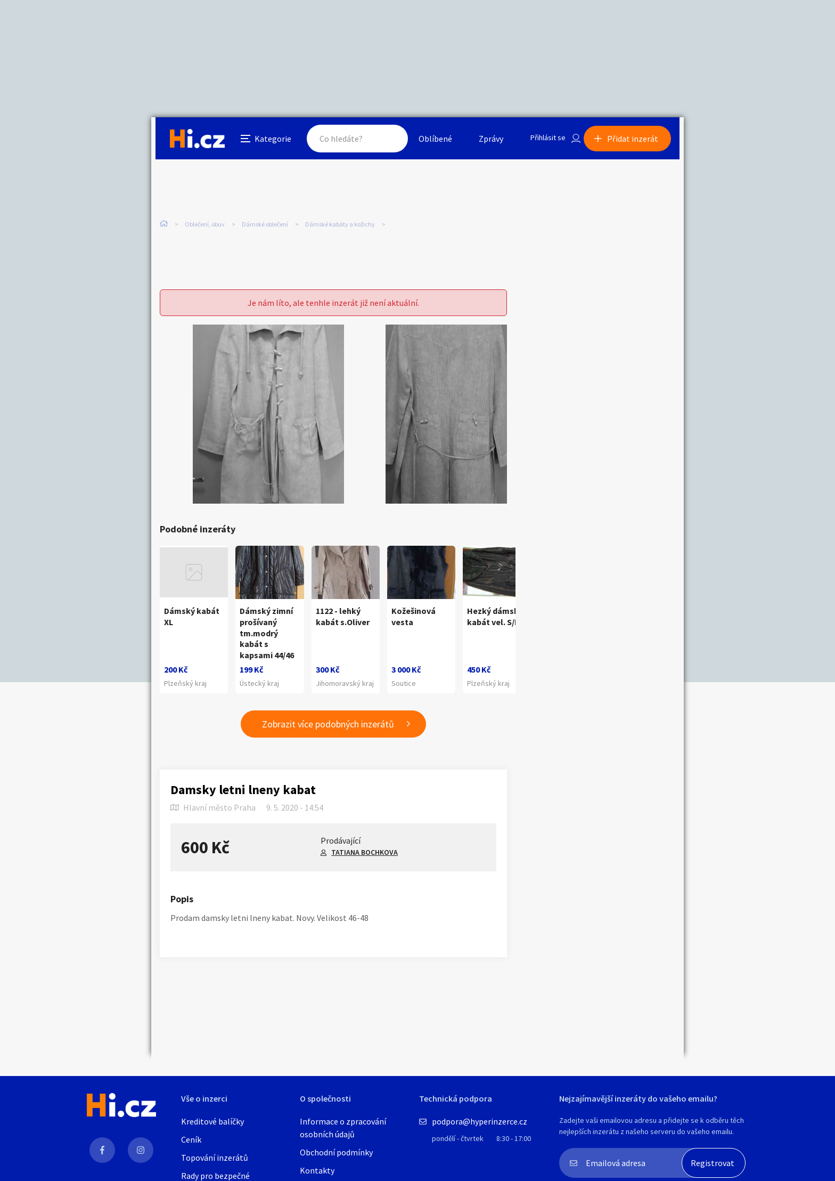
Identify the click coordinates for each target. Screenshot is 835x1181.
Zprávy (481, 140)
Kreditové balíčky (212, 1121)
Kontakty (317, 1170)
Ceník (191, 1139)
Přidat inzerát (636, 140)
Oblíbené (425, 140)
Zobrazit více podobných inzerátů (328, 729)
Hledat (379, 141)
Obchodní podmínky (336, 1152)
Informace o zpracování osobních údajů (343, 1127)
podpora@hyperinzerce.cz (479, 1121)
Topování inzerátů (214, 1157)
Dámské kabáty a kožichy (340, 224)
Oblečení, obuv (205, 224)
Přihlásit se (540, 140)
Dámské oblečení (265, 224)
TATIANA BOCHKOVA (364, 857)
